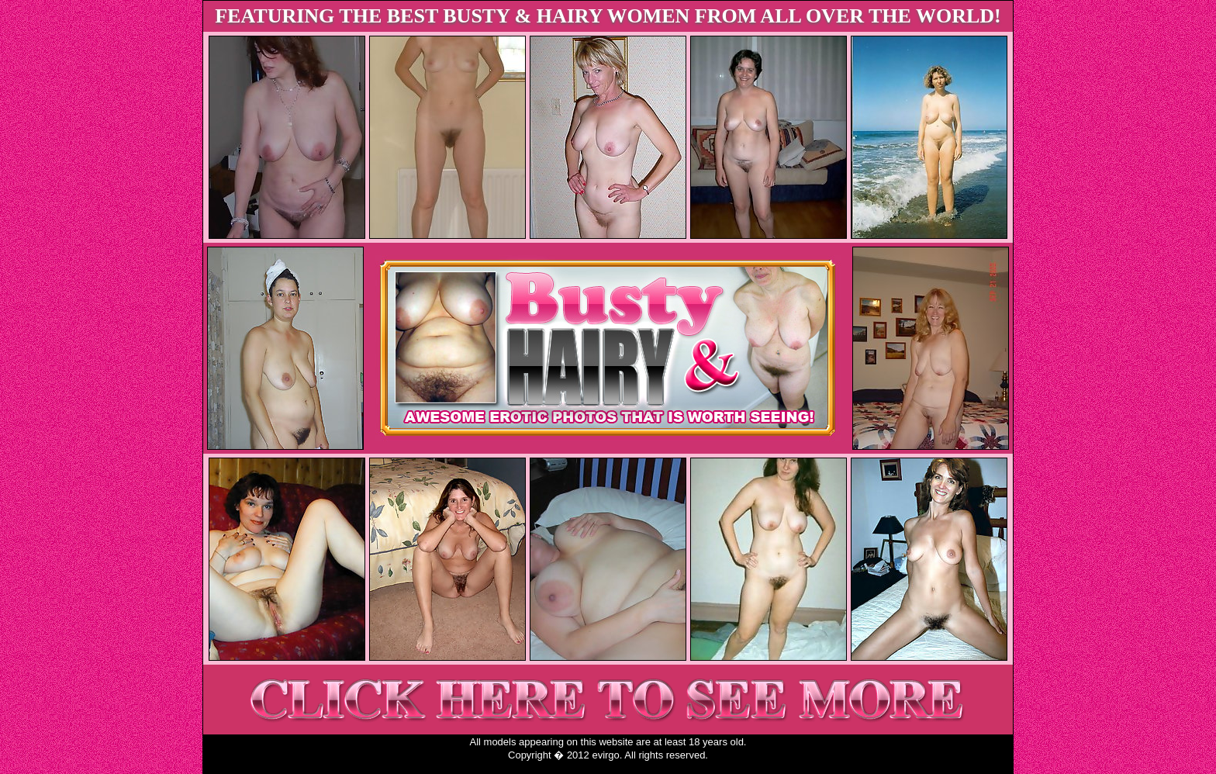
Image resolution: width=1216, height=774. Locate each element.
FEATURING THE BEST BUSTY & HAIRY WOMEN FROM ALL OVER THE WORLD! (608, 16)
